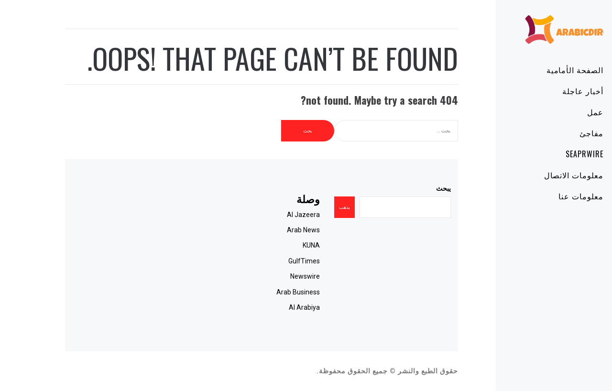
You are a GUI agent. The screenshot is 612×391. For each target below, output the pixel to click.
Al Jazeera (276, 214)
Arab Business (271, 292)
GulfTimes (277, 261)
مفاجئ (564, 133)
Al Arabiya (277, 307)
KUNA (284, 245)
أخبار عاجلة (555, 91)
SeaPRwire (557, 154)
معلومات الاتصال (546, 175)
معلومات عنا (553, 196)
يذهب (317, 207)
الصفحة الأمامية (547, 70)
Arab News (276, 230)
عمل (568, 112)
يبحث (416, 188)
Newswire (278, 276)
